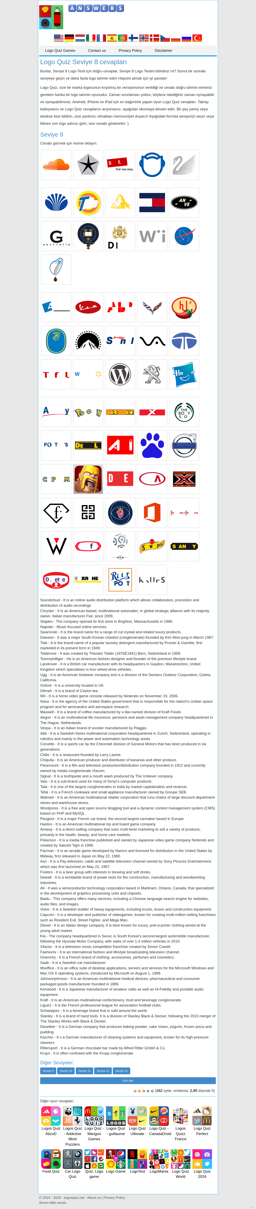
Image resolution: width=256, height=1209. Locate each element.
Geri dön (128, 1080)
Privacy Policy (130, 50)
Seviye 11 (84, 1070)
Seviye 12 (103, 1070)
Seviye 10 (66, 1070)
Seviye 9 (48, 1070)
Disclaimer (164, 50)
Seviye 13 (121, 1070)
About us (94, 1198)
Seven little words (52, 1203)
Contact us (97, 50)
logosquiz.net (74, 1198)
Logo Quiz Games (60, 50)
